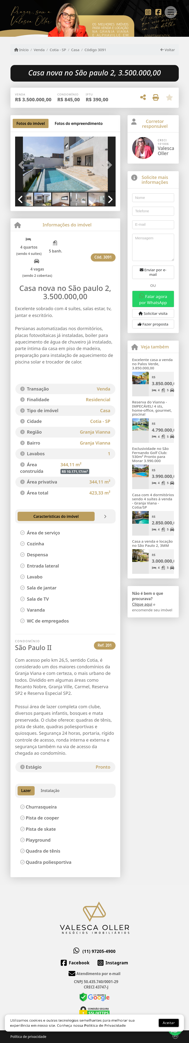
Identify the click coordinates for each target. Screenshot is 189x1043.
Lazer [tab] (26, 790)
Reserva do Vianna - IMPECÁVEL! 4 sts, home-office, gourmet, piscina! (152, 408)
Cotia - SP (58, 49)
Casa (75, 49)
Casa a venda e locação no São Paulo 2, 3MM (152, 543)
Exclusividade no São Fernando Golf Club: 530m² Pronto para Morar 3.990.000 (150, 454)
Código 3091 (95, 49)
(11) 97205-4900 (99, 951)
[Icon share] (148, 11)
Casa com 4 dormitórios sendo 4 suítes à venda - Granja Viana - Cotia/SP (153, 500)
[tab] (31, 123)
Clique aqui (142, 604)
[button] (22, 164)
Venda (39, 49)
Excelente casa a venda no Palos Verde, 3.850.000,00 (152, 363)
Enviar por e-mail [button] (153, 272)
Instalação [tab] (50, 790)
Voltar (167, 49)
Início (21, 49)
